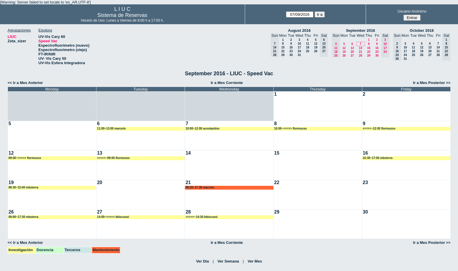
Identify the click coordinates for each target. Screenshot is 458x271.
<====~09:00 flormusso (113, 158)
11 (307, 43)
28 (360, 55)
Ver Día (202, 261)
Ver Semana (228, 261)
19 (315, 47)
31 (299, 55)
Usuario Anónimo (412, 11)
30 (291, 55)
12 (315, 43)
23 (291, 51)
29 (282, 55)
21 (360, 51)
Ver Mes (255, 261)
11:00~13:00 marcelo (111, 128)
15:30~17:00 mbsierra (378, 158)
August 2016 (299, 30)
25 (307, 51)
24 (299, 51)
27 (352, 55)
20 (352, 51)
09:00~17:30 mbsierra (23, 216)
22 (282, 51)
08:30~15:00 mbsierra (23, 187)
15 (282, 47)
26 (315, 51)
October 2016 (422, 30)
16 (291, 47)
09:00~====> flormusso (24, 158)
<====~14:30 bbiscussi (201, 216)
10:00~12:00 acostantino (202, 128)
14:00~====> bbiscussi (113, 216)
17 (299, 47)
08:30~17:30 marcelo (199, 187)
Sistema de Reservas (122, 15)
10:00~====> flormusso (290, 128)
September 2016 (360, 30)
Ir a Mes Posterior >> (431, 83)
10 (299, 43)
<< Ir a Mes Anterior (25, 83)
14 (360, 48)
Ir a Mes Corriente (227, 83)
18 (307, 47)
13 (352, 48)
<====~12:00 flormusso (379, 128)
